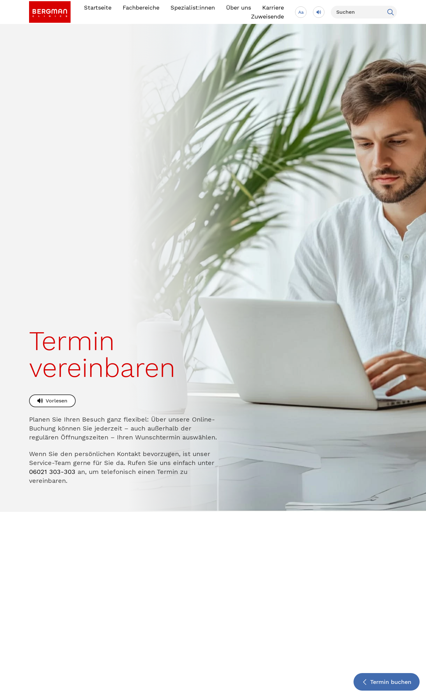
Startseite (97, 7)
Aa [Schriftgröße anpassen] (301, 12)
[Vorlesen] (318, 12)
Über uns (238, 7)
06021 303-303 (52, 472)
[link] (50, 12)
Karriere (273, 7)
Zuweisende (267, 16)
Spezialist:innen (193, 7)
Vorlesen (56, 401)
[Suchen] (364, 12)
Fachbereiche (141, 7)
